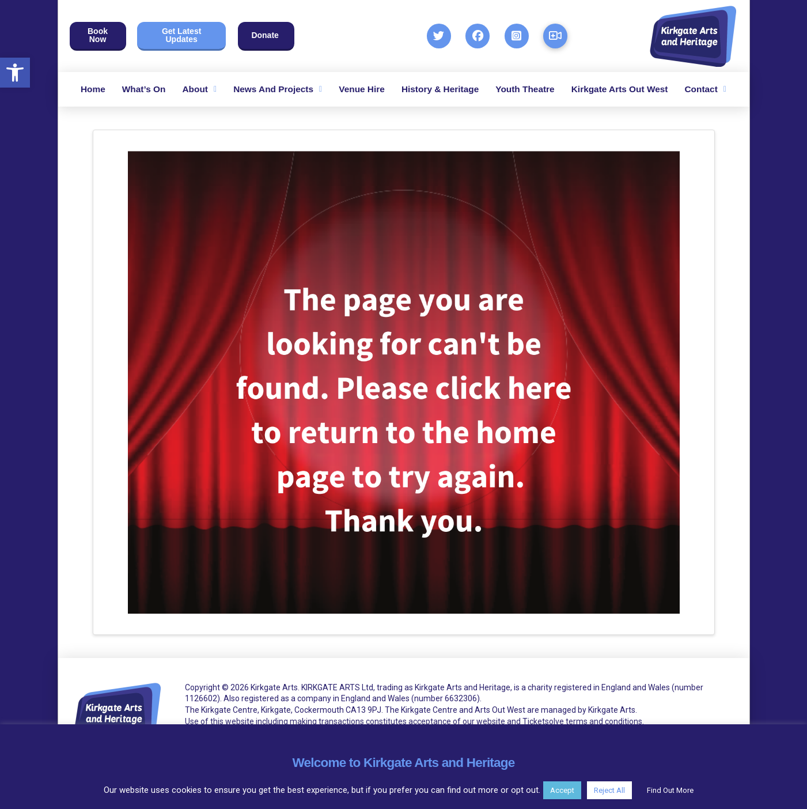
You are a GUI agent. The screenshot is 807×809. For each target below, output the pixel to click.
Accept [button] (562, 790)
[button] (15, 73)
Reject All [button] (609, 790)
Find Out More (670, 790)
